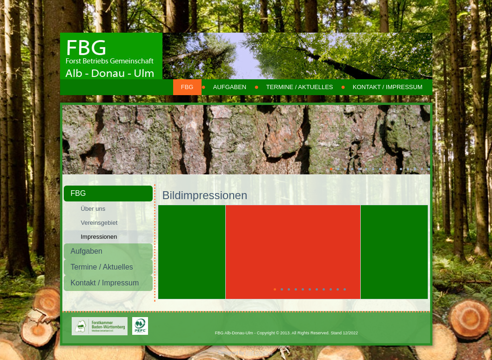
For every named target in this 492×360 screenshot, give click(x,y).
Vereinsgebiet (99, 222)
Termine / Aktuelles (299, 86)
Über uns (93, 208)
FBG (187, 86)
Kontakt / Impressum (388, 86)
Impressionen (99, 236)
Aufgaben (230, 86)
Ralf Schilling (258, 352)
